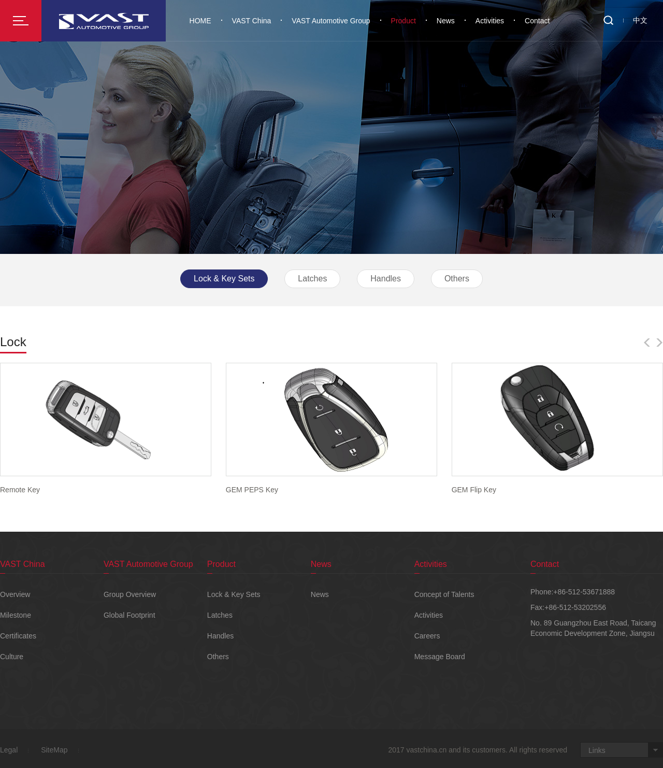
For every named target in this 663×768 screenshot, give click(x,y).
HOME (200, 21)
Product (403, 21)
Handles (385, 278)
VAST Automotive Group (331, 21)
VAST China (251, 21)
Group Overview (130, 594)
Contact (537, 21)
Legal (9, 750)
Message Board (439, 656)
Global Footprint (129, 615)
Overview (15, 594)
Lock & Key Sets (224, 278)
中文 (640, 20)
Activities (489, 21)
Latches (312, 278)
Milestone (15, 615)
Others (456, 278)
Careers (427, 636)
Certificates (18, 636)
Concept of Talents (444, 594)
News (446, 21)
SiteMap (54, 750)
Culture (11, 656)
